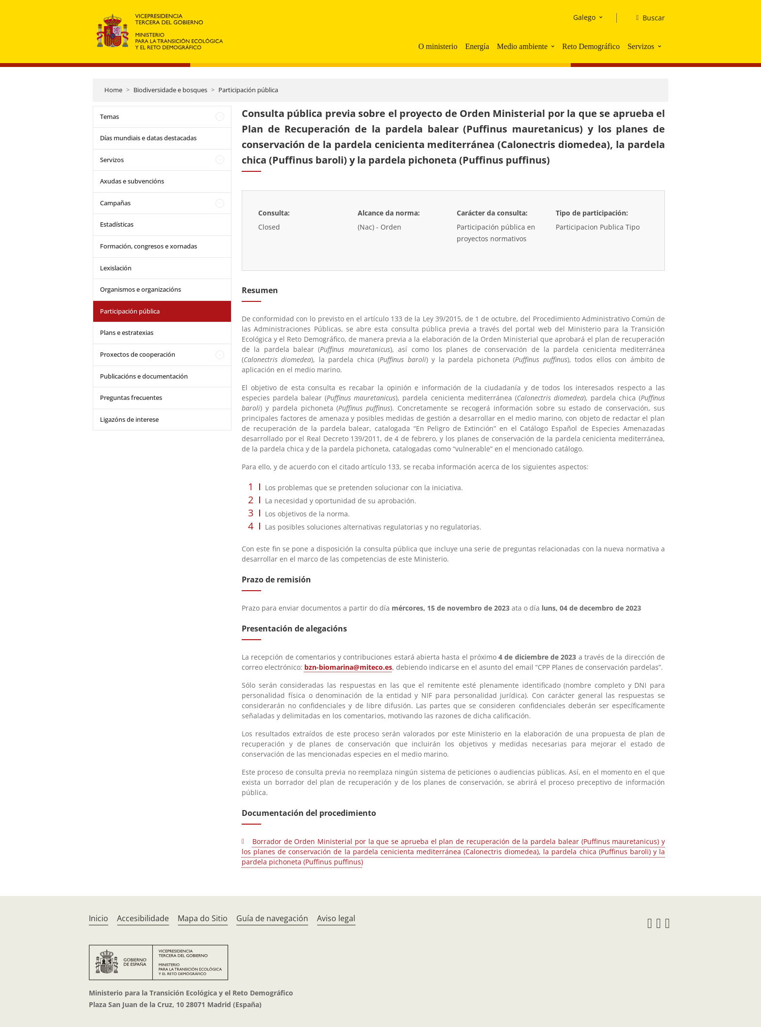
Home (113, 89)
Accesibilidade (143, 918)
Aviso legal (336, 918)
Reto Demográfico (591, 46)
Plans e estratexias (126, 332)
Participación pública (248, 89)
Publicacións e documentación (144, 376)
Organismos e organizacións (140, 289)
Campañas (115, 203)
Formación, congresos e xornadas (148, 246)
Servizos (641, 46)
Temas (109, 116)
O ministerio (437, 46)
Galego (584, 17)
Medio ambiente (522, 46)
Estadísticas (116, 224)
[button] (553, 46)
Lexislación (116, 268)
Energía (477, 46)
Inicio (98, 918)
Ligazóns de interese (129, 419)
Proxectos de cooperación (137, 354)
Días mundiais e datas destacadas (148, 137)
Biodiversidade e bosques (170, 89)
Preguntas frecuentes (131, 397)
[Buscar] (647, 18)
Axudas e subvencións (132, 181)
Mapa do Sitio (203, 918)
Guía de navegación (272, 918)
